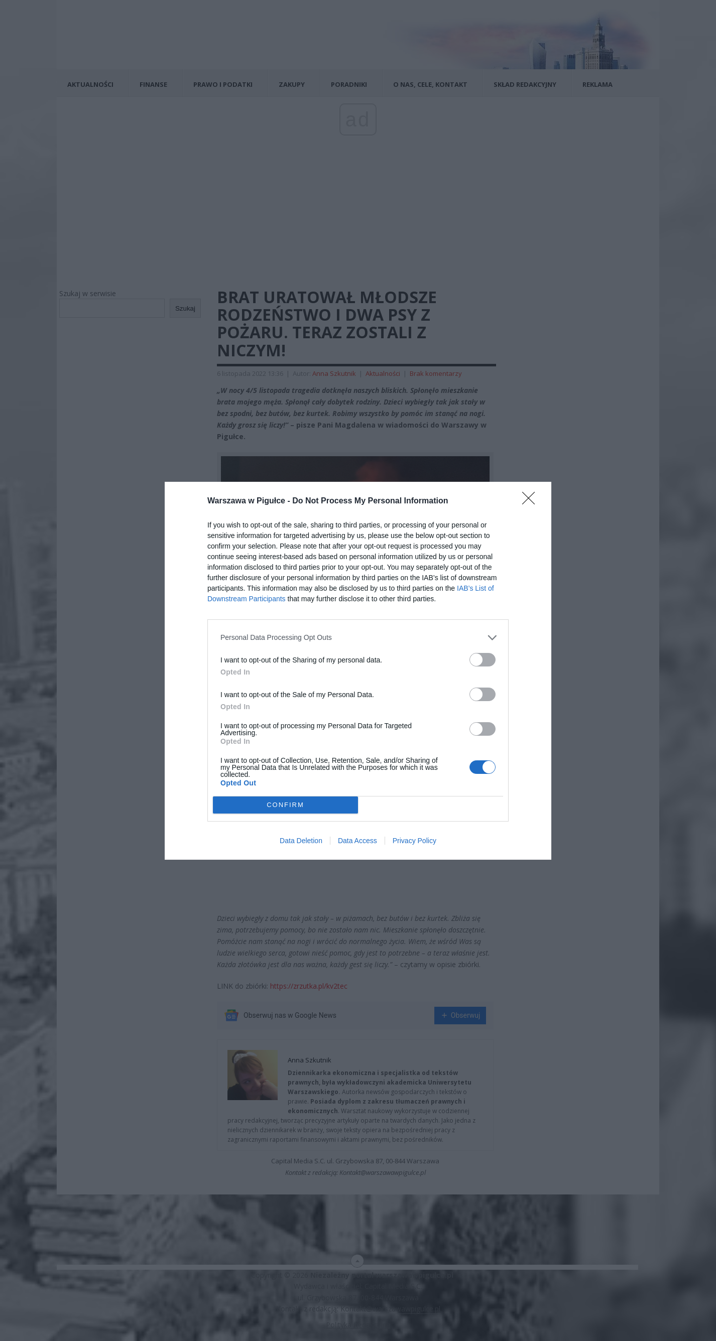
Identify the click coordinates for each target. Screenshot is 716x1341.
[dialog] (358, 671)
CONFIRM (285, 805)
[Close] (531, 501)
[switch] (482, 659)
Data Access (357, 841)
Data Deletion (301, 841)
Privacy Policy (414, 841)
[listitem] (358, 637)
